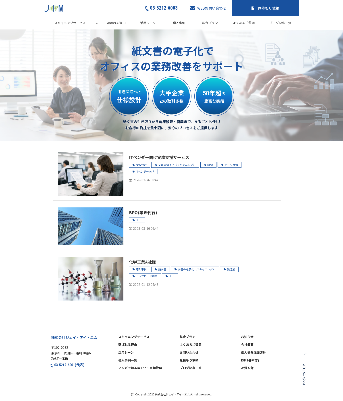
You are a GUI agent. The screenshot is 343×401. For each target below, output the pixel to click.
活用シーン (148, 23)
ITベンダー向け (145, 171)
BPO (210, 165)
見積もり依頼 (268, 8)
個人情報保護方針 (253, 353)
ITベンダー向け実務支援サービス (159, 157)
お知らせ (247, 337)
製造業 (231, 269)
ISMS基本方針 (251, 360)
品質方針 (247, 368)
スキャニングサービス (70, 23)
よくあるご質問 (244, 23)
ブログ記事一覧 (280, 23)
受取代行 (141, 165)
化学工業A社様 (142, 262)
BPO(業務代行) (143, 212)
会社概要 (247, 345)
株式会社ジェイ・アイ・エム (74, 337)
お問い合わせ (189, 353)
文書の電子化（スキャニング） (177, 165)
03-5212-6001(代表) (69, 365)
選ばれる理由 (116, 23)
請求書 (162, 269)
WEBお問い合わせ (211, 8)
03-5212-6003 (164, 8)
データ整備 (231, 165)
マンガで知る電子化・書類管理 (140, 368)
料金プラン (210, 23)
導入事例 (179, 23)
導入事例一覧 (127, 360)
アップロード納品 (146, 276)
